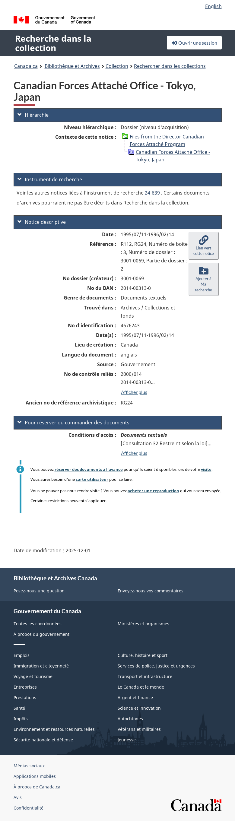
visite (206, 469)
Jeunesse (127, 740)
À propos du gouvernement (41, 634)
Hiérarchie (33, 115)
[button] (204, 246)
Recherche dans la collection (53, 43)
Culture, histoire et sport (142, 655)
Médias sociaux (29, 766)
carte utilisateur (92, 479)
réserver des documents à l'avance (89, 469)
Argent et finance (135, 697)
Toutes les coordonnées (38, 623)
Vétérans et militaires (139, 729)
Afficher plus (134, 392)
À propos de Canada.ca (37, 787)
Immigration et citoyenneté (41, 666)
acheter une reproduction (153, 490)
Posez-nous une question (39, 591)
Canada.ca (26, 66)
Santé (19, 708)
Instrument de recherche (49, 179)
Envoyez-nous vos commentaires (150, 591)
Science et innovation (139, 708)
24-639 (152, 192)
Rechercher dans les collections (170, 66)
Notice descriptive (41, 222)
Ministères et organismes (143, 623)
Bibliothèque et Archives (72, 66)
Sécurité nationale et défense (43, 740)
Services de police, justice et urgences (156, 666)
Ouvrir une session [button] (194, 43)
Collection (117, 66)
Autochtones (130, 718)
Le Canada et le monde (141, 687)
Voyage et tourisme (33, 676)
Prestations (25, 697)
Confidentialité (28, 808)
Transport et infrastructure (145, 676)
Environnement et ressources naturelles (54, 729)
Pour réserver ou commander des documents (73, 422)
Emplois (22, 655)
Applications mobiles (35, 776)
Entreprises (25, 687)
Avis (18, 797)
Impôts (21, 718)
